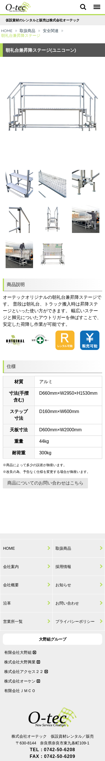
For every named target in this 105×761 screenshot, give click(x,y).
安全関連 (51, 30)
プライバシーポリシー (75, 621)
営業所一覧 (13, 621)
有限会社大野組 (20, 652)
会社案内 (11, 566)
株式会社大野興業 (22, 662)
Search (83, 7)
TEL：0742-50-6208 (52, 749)
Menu (96, 4)
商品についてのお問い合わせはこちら (45, 483)
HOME (6, 30)
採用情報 (63, 566)
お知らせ (63, 585)
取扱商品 (27, 30)
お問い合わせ (67, 603)
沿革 (7, 603)
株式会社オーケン (22, 681)
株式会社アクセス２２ (26, 671)
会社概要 (11, 585)
